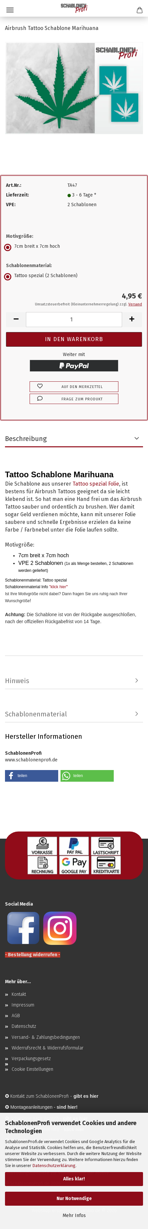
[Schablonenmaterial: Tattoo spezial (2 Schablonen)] (74, 276)
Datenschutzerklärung (53, 1165)
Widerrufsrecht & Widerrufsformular (47, 1048)
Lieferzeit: (17, 195)
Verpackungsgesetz (31, 1058)
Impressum (23, 1005)
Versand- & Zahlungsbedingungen (46, 1037)
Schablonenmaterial (36, 714)
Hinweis (17, 681)
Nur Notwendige (74, 1198)
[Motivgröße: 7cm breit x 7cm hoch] (74, 247)
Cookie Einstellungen (32, 1069)
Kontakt (19, 994)
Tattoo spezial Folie (96, 484)
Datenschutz (24, 1026)
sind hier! (67, 1107)
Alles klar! (74, 1179)
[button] (16, 319)
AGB (16, 1016)
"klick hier (57, 587)
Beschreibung (26, 439)
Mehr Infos (74, 1215)
